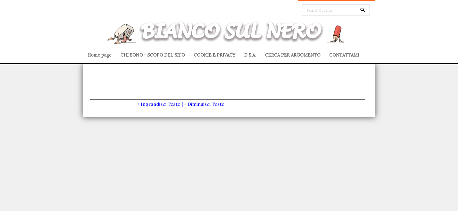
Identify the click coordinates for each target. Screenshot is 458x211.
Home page (99, 55)
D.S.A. (250, 55)
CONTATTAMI (344, 55)
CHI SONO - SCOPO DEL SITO (152, 55)
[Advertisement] (227, 86)
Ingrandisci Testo (161, 104)
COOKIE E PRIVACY (214, 55)
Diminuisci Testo (206, 104)
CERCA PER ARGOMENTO (292, 55)
